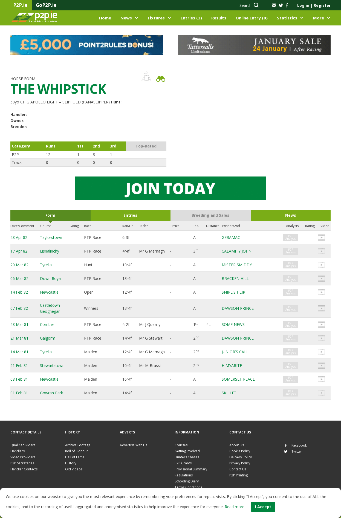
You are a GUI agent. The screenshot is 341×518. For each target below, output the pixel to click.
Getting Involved (187, 451)
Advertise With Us (133, 445)
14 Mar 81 (19, 351)
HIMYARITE (232, 365)
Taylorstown (51, 237)
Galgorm (47, 338)
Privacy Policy (239, 463)
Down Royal (51, 278)
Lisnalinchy (49, 251)
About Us (236, 445)
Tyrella (46, 264)
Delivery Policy (240, 457)
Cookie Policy (239, 451)
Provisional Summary (191, 469)
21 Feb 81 (19, 365)
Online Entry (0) (252, 18)
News (126, 18)
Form (50, 215)
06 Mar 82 (19, 278)
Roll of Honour (76, 451)
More (318, 18)
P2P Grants (183, 463)
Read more (234, 506)
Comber (47, 324)
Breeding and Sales (210, 215)
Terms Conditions (188, 487)
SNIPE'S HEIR (233, 292)
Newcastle (49, 292)
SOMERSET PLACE (238, 379)
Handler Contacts (23, 469)
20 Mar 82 (19, 264)
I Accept (263, 506)
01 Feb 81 (19, 392)
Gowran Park (51, 392)
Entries (130, 215)
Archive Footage (77, 445)
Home (105, 18)
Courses (181, 445)
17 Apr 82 (18, 251)
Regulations (184, 475)
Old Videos (73, 469)
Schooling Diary (187, 481)
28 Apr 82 (18, 237)
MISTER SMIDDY (237, 264)
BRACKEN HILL (235, 278)
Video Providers (22, 457)
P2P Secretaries (22, 463)
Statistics (287, 18)
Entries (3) (191, 18)
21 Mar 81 (19, 338)
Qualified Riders (22, 445)
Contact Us (237, 469)
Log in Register (314, 5)
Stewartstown (52, 365)
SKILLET (229, 392)
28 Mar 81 (19, 324)
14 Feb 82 (19, 292)
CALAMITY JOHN (237, 251)
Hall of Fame (75, 457)
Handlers (17, 451)
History (70, 463)
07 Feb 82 (19, 308)
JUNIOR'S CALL (235, 351)
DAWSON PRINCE (238, 308)
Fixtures (156, 18)
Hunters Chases (187, 457)
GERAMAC (231, 237)
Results (218, 18)
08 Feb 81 (19, 379)
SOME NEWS (233, 324)
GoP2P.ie (46, 5)
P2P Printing (238, 475)
